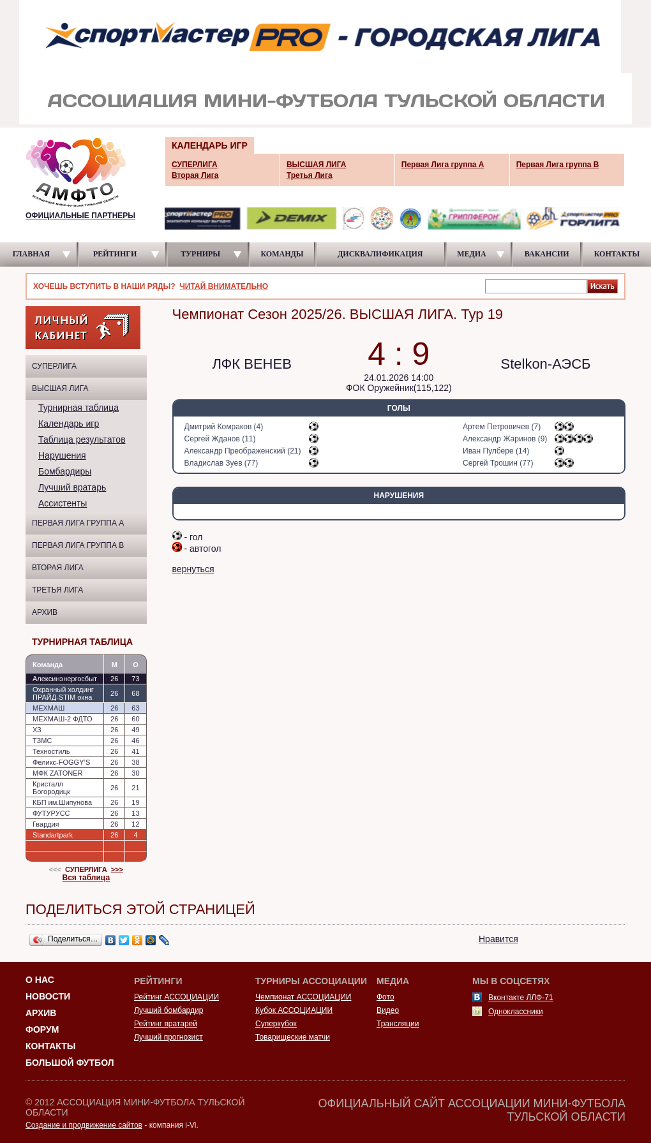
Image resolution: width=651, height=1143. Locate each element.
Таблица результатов (82, 439)
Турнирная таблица (78, 407)
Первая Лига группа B (78, 545)
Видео (388, 1010)
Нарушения (62, 455)
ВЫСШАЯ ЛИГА (60, 388)
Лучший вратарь (72, 487)
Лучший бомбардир (168, 1010)
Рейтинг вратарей (165, 1023)
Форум (42, 1029)
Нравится (498, 939)
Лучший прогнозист (168, 1037)
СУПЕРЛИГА (54, 366)
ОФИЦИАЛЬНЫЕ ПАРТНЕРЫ (80, 215)
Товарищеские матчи (292, 1037)
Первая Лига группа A (78, 523)
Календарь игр (68, 423)
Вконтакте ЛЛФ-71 (520, 997)
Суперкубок (276, 1023)
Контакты (50, 1046)
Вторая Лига (58, 567)
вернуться (193, 569)
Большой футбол (70, 1063)
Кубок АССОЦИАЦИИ (294, 1010)
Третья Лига (57, 590)
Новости (48, 996)
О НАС (40, 980)
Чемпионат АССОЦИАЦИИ (303, 996)
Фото (385, 996)
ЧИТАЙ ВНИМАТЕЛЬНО (223, 286)
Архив (44, 612)
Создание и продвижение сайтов (84, 1125)
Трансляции (398, 1023)
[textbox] (536, 285)
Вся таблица (86, 877)
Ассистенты (62, 503)
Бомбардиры (64, 471)
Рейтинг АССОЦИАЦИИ (176, 996)
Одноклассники (515, 1011)
